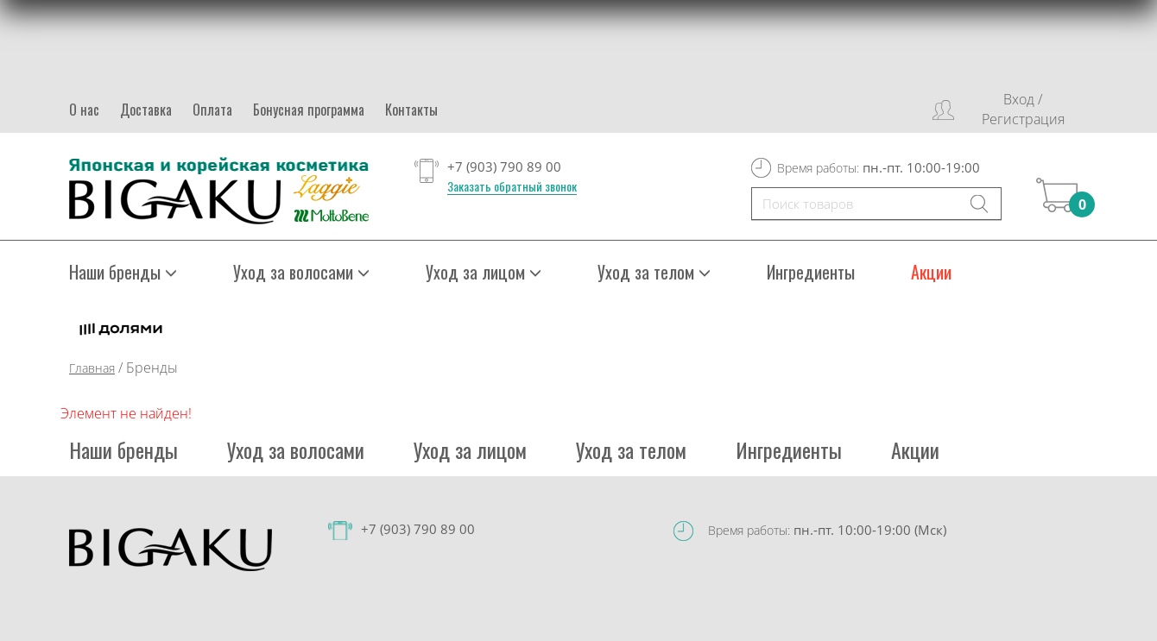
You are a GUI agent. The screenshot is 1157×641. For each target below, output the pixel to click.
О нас (84, 109)
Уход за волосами (301, 272)
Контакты (411, 109)
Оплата (212, 109)
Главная (92, 368)
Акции (931, 272)
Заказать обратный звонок (512, 186)
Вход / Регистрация (1023, 109)
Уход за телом (654, 272)
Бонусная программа (308, 109)
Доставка (146, 109)
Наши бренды (123, 272)
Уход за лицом (483, 272)
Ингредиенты (811, 272)
